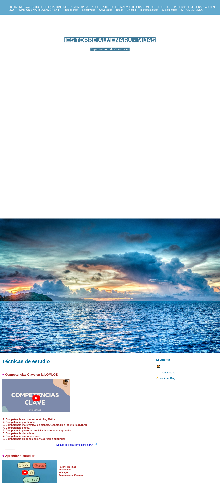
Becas (119, 10)
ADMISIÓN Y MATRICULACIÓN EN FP (40, 10)
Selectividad (88, 10)
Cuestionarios (169, 10)
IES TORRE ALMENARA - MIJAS (110, 40)
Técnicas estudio (149, 10)
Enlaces (131, 10)
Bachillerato (71, 10)
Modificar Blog (165, 378)
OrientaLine (168, 372)
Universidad (105, 10)
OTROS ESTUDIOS (192, 10)
